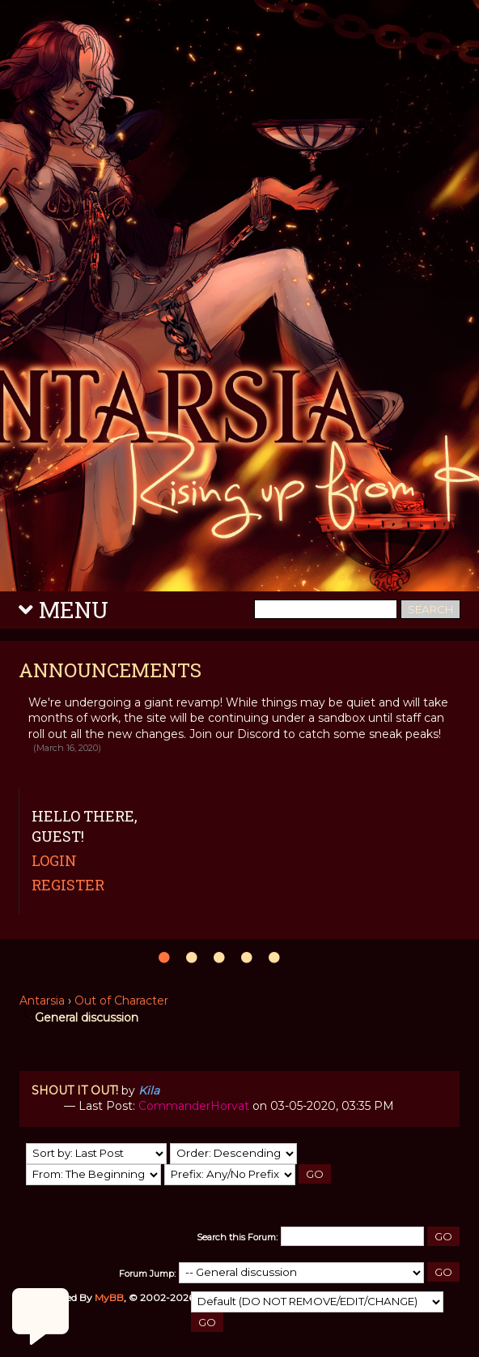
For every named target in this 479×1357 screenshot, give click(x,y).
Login (54, 860)
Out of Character (121, 1000)
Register (68, 884)
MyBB (109, 1297)
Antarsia (42, 1000)
